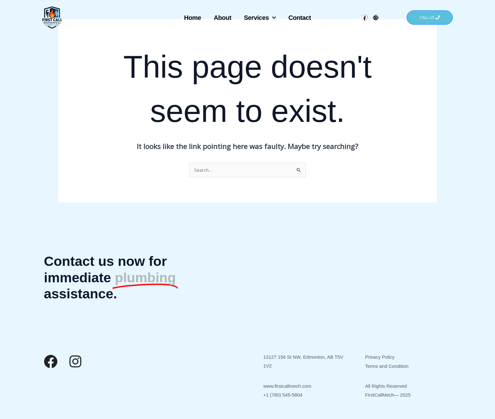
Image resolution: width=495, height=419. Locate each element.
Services (260, 17)
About (222, 17)
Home (192, 17)
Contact (299, 17)
